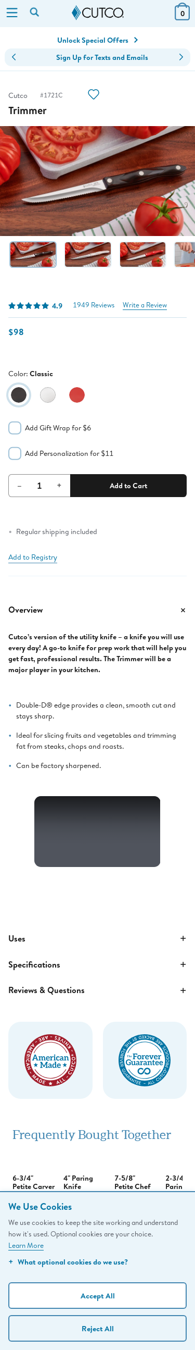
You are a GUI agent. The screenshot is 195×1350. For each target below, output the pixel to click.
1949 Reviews (93, 305)
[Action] (93, 95)
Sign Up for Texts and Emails (102, 57)
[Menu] (12, 13)
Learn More (26, 1245)
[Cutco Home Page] (98, 13)
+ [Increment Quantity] (59, 485)
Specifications (97, 964)
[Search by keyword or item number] (35, 13)
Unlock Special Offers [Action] (97, 40)
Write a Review (145, 305)
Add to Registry (32, 557)
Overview (97, 610)
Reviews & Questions (97, 990)
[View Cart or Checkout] (182, 16)
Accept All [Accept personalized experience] (98, 1296)
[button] (14, 57)
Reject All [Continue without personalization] (98, 1328)
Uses (97, 938)
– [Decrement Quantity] (19, 485)
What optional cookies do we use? (68, 1262)
